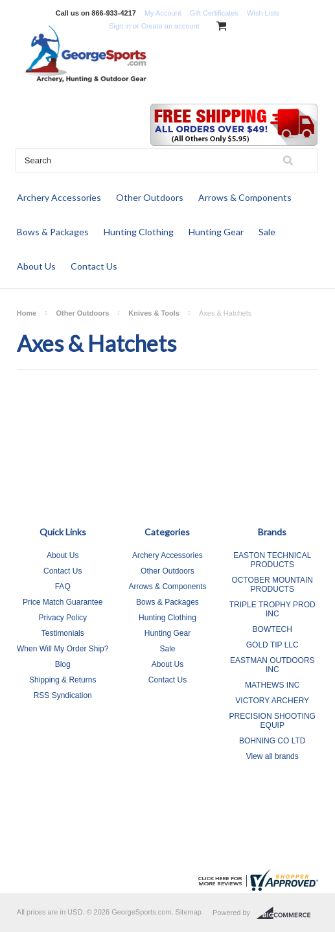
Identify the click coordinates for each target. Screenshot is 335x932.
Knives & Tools (153, 313)
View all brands (272, 756)
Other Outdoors (149, 197)
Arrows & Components (245, 197)
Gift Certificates (214, 13)
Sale (267, 231)
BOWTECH (272, 629)
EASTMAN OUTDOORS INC (272, 665)
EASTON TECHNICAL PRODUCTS (272, 560)
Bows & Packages (53, 231)
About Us (36, 266)
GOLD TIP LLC (272, 644)
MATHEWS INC (272, 685)
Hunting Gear (216, 231)
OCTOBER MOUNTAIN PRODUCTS (272, 585)
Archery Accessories (59, 197)
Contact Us (94, 266)
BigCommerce (287, 913)
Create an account (170, 26)
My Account (162, 13)
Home (27, 313)
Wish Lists (263, 13)
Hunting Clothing (139, 231)
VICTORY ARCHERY (272, 700)
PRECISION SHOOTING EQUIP (272, 721)
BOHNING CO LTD (272, 740)
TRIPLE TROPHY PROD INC (272, 609)
